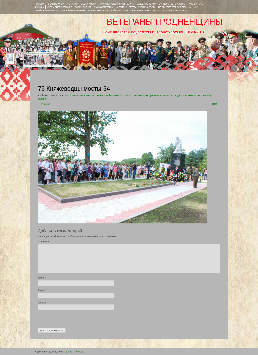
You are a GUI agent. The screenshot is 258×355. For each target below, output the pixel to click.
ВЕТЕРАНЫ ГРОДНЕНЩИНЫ (165, 22)
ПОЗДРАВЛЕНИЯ (83, 7)
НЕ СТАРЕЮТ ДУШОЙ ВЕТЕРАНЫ (174, 7)
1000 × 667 (70, 95)
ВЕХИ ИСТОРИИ (56, 4)
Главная (40, 4)
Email (41, 290)
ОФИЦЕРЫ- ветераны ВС (172, 4)
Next (216, 104)
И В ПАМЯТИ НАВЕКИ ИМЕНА (81, 4)
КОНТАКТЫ (181, 10)
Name (41, 277)
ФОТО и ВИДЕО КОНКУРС (59, 7)
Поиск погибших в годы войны (116, 4)
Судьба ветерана (146, 4)
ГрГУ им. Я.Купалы (74, 351)
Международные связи (137, 10)
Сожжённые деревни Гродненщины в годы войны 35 (91, 10)
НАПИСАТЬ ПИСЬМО (163, 10)
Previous (44, 104)
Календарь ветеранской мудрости (136, 7)
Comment (43, 241)
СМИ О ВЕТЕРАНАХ (103, 7)
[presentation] (63, 318)
